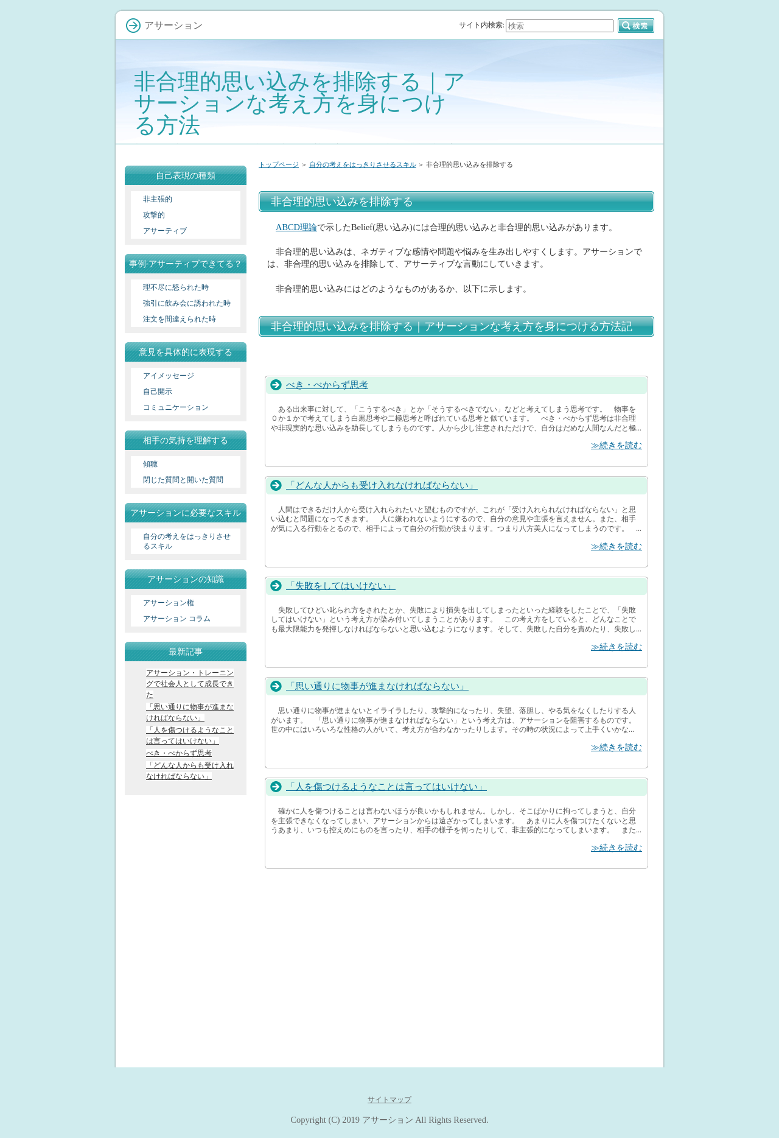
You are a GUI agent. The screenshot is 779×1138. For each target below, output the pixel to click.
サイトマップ (389, 1099)
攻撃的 (154, 215)
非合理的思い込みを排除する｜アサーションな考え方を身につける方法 (300, 103)
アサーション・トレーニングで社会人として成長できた (190, 684)
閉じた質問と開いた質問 (183, 480)
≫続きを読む (616, 445)
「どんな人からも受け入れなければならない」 (382, 485)
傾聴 (150, 464)
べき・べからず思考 (327, 384)
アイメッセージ (168, 375)
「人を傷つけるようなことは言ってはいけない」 (386, 786)
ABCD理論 (296, 227)
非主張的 (157, 199)
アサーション (387, 1120)
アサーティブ (165, 231)
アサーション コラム (177, 618)
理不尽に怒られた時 (176, 287)
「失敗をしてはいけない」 (341, 585)
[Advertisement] (456, 183)
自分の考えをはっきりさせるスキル (362, 164)
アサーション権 (168, 603)
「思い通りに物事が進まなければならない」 (377, 686)
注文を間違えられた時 (179, 319)
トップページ (279, 164)
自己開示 (157, 391)
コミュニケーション (176, 407)
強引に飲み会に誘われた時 (187, 303)
